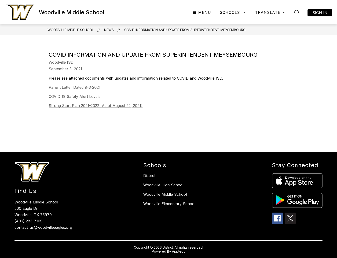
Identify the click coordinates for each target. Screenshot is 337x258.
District (149, 175)
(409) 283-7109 (29, 221)
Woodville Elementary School (169, 203)
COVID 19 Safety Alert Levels (74, 96)
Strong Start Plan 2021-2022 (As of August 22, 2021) (96, 105)
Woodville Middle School (71, 30)
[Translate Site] (270, 12)
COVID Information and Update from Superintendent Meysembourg (184, 30)
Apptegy (178, 251)
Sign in (319, 12)
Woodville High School (163, 185)
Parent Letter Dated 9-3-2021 (74, 87)
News (109, 30)
